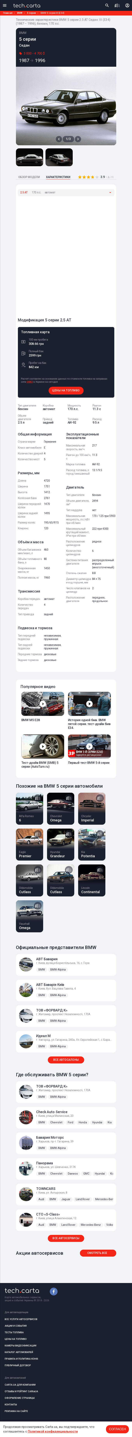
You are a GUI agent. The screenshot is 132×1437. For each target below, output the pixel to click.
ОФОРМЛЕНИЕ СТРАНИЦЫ (20, 1398)
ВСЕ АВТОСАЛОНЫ (66, 1059)
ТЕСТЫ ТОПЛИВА (14, 1332)
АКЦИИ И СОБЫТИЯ (16, 1326)
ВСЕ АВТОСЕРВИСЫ (66, 1238)
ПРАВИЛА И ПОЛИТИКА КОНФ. (22, 1358)
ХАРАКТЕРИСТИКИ (58, 177)
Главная (7, 13)
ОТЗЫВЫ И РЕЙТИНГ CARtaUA (21, 1391)
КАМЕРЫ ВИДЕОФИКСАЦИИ (20, 1345)
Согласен (117, 1429)
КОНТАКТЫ (11, 1404)
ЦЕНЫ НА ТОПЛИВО (66, 390)
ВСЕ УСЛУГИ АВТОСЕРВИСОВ (21, 1319)
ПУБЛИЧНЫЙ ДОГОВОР (18, 1365)
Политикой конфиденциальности (53, 1431)
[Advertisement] (47, 255)
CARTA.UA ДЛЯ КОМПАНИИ (20, 1384)
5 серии (31, 13)
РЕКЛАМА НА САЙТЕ (16, 1411)
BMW (19, 13)
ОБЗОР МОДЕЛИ (29, 177)
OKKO (30, 382)
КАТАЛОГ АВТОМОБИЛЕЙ (19, 1352)
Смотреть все (97, 1252)
